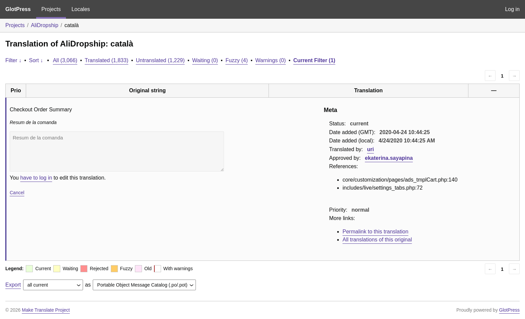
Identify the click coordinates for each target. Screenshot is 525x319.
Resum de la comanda (117, 151)
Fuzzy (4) (236, 60)
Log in (512, 9)
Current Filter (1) (314, 60)
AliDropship (44, 25)
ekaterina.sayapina (389, 158)
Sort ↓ (36, 60)
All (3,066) (65, 60)
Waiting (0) (205, 60)
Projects (51, 9)
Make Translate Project (46, 310)
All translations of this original (377, 239)
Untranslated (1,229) (160, 60)
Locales (80, 9)
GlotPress (18, 9)
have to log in (36, 178)
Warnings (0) (270, 60)
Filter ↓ (13, 60)
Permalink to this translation (375, 231)
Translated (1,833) (106, 60)
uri (370, 149)
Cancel (17, 192)
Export (13, 285)
